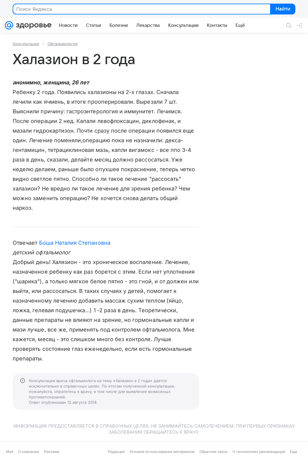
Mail (9, 451)
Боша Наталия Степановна (74, 243)
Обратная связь (213, 451)
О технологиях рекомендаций (259, 451)
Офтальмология (63, 43)
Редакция (116, 451)
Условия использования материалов (162, 451)
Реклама (52, 451)
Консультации (26, 43)
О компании (28, 451)
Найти (282, 9)
